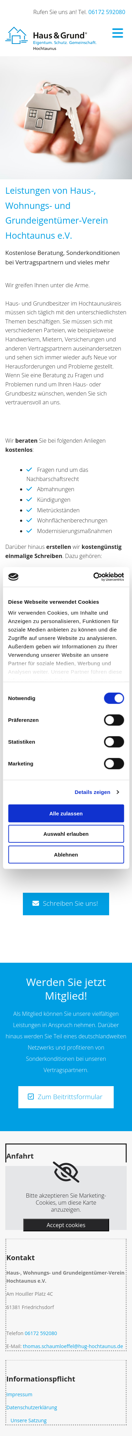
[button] (66, 904)
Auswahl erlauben (65, 834)
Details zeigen (92, 792)
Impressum (19, 1394)
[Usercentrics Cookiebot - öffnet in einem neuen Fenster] (94, 577)
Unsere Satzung (27, 1420)
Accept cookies (65, 1225)
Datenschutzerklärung (31, 1407)
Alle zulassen (66, 813)
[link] (66, 1172)
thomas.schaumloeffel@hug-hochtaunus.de (73, 1346)
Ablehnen (66, 854)
